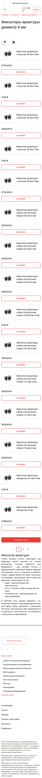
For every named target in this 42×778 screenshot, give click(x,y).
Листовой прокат (11, 680)
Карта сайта (6, 656)
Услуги (4, 710)
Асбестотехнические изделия (16, 661)
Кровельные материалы (14, 676)
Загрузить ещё (21, 540)
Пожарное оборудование (14, 691)
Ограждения (8, 687)
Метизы (6, 683)
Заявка (36, 9)
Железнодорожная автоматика (17, 668)
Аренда (5, 715)
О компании (7, 705)
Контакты (5, 724)
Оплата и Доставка (10, 719)
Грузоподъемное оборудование (17, 664)
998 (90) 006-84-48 (20, 3)
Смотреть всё (7, 695)
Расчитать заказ (14, 641)
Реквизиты (6, 728)
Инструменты (9, 672)
